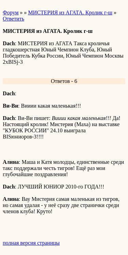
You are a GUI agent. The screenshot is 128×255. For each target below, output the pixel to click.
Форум (10, 12)
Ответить (13, 19)
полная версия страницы (31, 243)
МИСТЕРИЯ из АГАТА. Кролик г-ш (70, 12)
